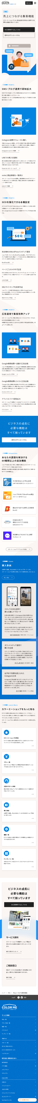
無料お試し (29, 3)
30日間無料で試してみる (12, 30)
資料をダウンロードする (12, 35)
